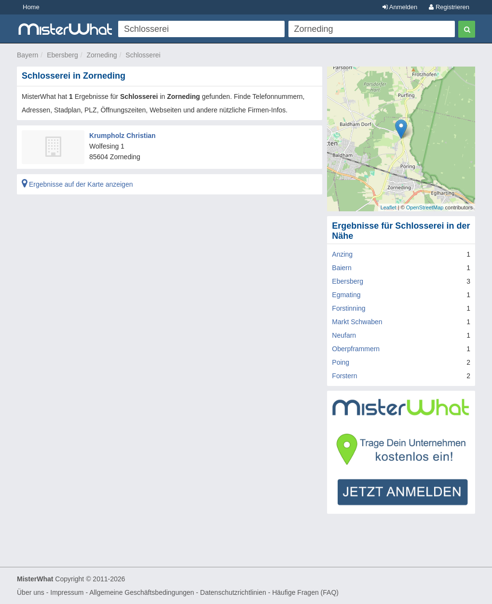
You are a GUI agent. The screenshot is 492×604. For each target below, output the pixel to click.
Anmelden (400, 7)
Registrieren (449, 7)
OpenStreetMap (425, 207)
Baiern (341, 268)
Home (31, 7)
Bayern (27, 55)
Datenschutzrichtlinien (233, 592)
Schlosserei (142, 55)
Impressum (66, 592)
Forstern (344, 376)
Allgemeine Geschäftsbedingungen (141, 592)
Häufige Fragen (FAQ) (305, 592)
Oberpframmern (356, 349)
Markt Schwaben (357, 322)
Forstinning (348, 308)
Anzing (342, 254)
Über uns (30, 592)
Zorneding (102, 55)
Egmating (346, 295)
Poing (340, 362)
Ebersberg (62, 55)
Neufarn (344, 335)
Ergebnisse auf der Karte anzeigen (77, 184)
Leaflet (388, 207)
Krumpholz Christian (122, 135)
